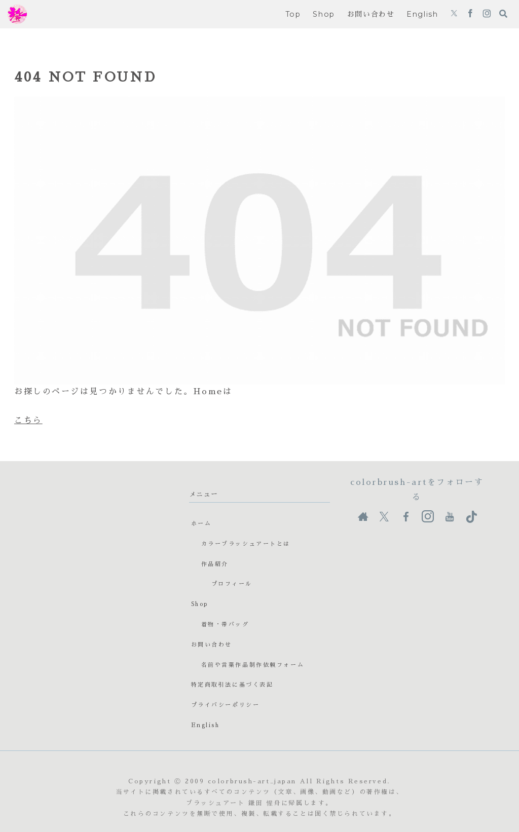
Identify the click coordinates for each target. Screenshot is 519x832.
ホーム (201, 523)
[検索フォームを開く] (503, 14)
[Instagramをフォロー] (487, 14)
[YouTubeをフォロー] (449, 517)
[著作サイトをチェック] (363, 517)
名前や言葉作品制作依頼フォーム (252, 665)
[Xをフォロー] (454, 14)
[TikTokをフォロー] (471, 517)
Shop (199, 604)
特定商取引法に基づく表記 (232, 685)
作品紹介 (215, 564)
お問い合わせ (211, 645)
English (205, 725)
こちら (28, 421)
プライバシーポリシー (225, 705)
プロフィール (231, 584)
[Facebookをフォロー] (470, 14)
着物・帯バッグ (225, 624)
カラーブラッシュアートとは (245, 544)
